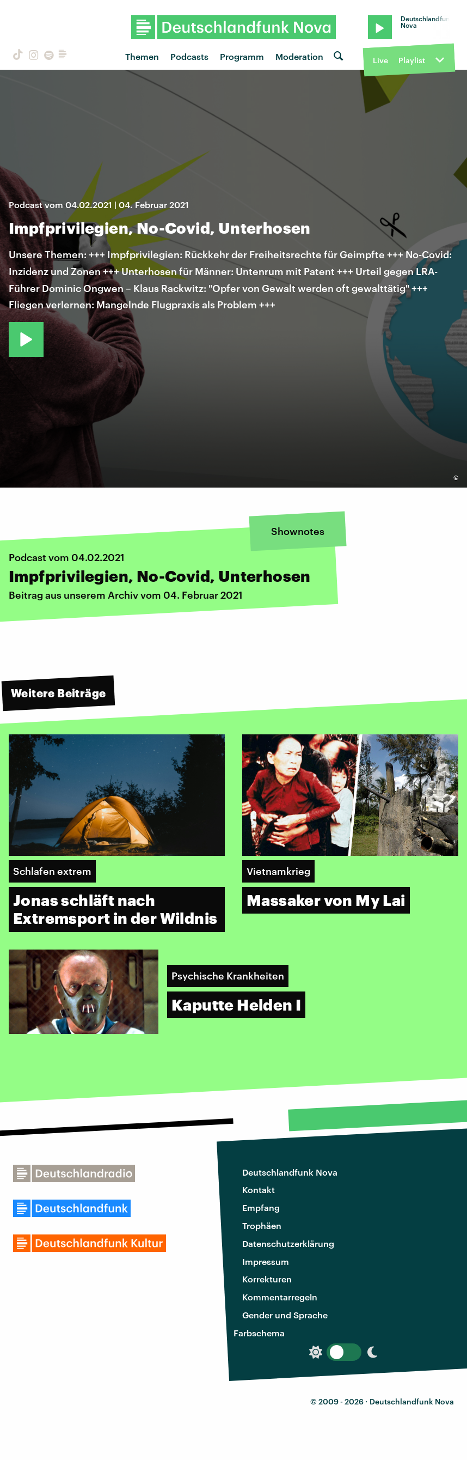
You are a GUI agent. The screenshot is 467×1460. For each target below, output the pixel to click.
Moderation (299, 56)
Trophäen (261, 1225)
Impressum (265, 1261)
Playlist (411, 60)
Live (380, 60)
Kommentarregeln (279, 1297)
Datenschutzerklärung (288, 1243)
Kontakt (258, 1189)
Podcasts (189, 56)
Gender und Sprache (285, 1315)
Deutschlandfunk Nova (289, 1172)
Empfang (261, 1207)
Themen (142, 56)
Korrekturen (267, 1279)
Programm (242, 56)
